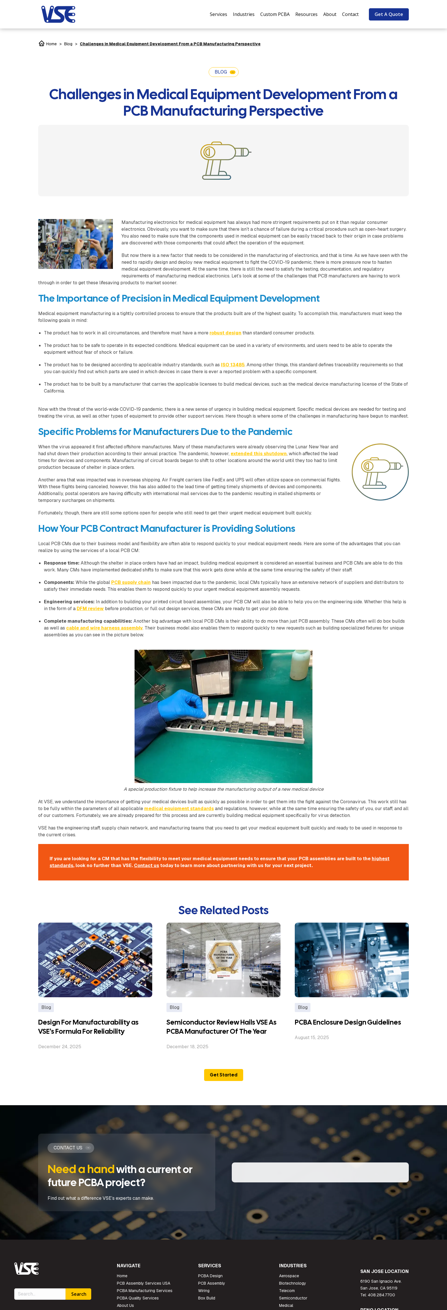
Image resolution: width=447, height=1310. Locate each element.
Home (47, 43)
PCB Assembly (211, 1286)
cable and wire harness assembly (104, 628)
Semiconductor (293, 1301)
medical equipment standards (179, 809)
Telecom (287, 1294)
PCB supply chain (131, 582)
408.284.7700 (381, 1298)
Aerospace (289, 1279)
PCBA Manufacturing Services (144, 1294)
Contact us (146, 865)
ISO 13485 (233, 365)
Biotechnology (292, 1286)
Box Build (206, 1301)
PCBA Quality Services (138, 1301)
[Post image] (95, 960)
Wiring (204, 1294)
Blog (68, 43)
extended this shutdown (259, 454)
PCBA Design (210, 1279)
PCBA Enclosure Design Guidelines (348, 1022)
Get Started (223, 1075)
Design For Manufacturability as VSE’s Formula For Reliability (88, 1027)
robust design (225, 333)
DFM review (90, 609)
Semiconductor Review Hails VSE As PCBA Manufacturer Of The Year (221, 1027)
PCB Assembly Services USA (143, 1286)
